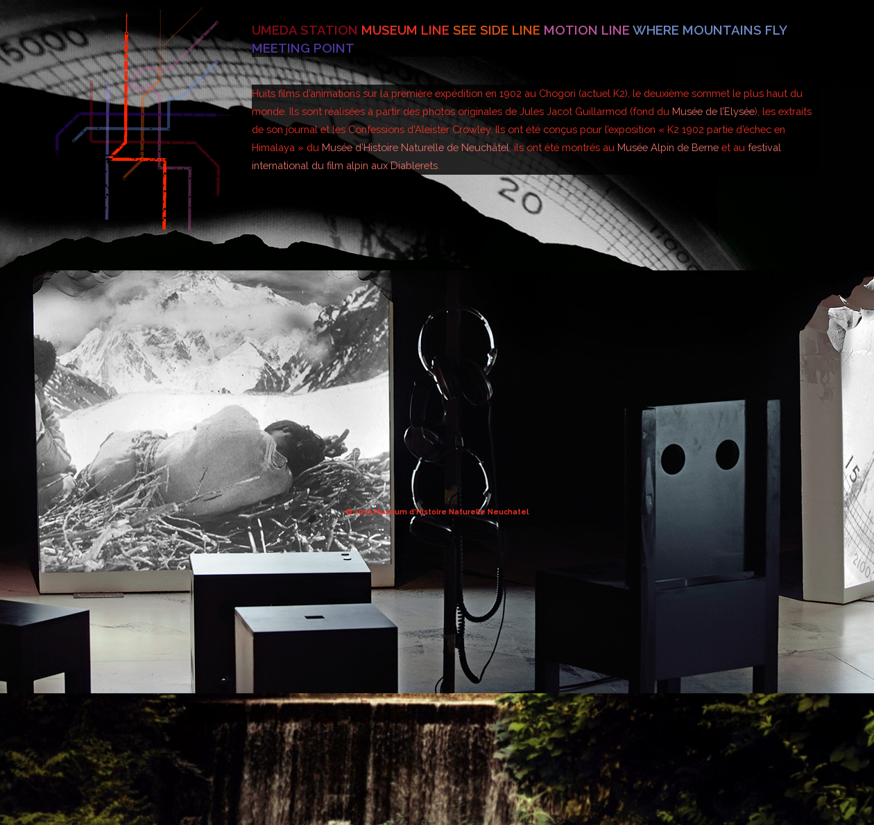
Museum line (407, 29)
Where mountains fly (710, 29)
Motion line (588, 29)
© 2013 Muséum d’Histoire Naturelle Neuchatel (437, 511)
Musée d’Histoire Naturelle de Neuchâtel (415, 147)
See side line (498, 29)
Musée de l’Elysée (713, 111)
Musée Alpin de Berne (668, 147)
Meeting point (303, 47)
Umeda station (306, 29)
